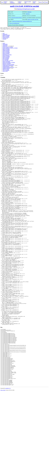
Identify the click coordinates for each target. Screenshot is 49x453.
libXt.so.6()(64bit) (6, 59)
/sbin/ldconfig (5, 44)
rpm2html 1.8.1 (8, 449)
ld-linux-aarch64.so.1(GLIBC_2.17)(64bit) (10, 48)
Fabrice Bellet (2, 451)
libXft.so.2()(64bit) (6, 54)
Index (2, 2)
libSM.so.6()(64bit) (6, 51)
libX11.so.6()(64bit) (6, 52)
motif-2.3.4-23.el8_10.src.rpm (33, 19)
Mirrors (40, 2)
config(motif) (5, 34)
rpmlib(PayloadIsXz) (6, 68)
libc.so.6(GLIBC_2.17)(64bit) (8, 61)
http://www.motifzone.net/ (14, 23)
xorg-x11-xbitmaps (6, 70)
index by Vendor (20, 2)
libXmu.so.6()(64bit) (6, 57)
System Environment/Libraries (16, 17)
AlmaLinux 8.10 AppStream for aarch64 (26, 9)
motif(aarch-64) (5, 38)
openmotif (4, 39)
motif (4, 33)
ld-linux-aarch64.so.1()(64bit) (8, 47)
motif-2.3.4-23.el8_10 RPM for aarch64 (24, 6)
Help (43, 2)
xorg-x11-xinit (5, 71)
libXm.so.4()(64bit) (6, 37)
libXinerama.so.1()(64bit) (7, 55)
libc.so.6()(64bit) (5, 60)
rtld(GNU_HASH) (6, 69)
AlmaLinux (29, 11)
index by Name (34, 2)
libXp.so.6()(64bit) (6, 58)
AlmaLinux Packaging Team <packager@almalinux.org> (22, 21)
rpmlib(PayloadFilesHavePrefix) (8, 67)
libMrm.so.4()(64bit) (6, 35)
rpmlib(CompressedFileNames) (8, 65)
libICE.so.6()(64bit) (6, 49)
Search (46, 2)
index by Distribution (12, 2)
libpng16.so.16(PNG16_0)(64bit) (8, 64)
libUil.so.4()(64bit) (6, 36)
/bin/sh (4, 43)
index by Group (5, 2)
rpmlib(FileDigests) (6, 66)
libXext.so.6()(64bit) (6, 53)
